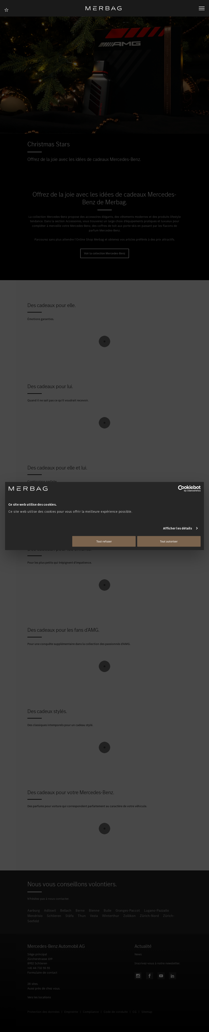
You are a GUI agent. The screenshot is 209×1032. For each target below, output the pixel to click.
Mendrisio (35, 915)
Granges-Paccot (128, 910)
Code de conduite (116, 1012)
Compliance (91, 1012)
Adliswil (50, 910)
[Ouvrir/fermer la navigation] (201, 8)
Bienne (94, 910)
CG (135, 1012)
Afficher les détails (177, 528)
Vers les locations (39, 997)
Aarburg (33, 910)
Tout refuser (104, 541)
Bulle (107, 910)
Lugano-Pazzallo (156, 910)
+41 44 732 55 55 (38, 968)
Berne (80, 910)
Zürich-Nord (149, 915)
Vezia (94, 915)
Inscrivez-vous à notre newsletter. (157, 963)
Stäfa (69, 915)
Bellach (65, 910)
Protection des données (43, 1012)
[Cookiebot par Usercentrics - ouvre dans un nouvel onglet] (181, 488)
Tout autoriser (169, 541)
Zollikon (129, 915)
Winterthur (110, 915)
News (138, 954)
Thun (82, 915)
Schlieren (54, 915)
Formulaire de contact (42, 973)
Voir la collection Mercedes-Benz (104, 253)
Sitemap (146, 1012)
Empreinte (71, 1012)
